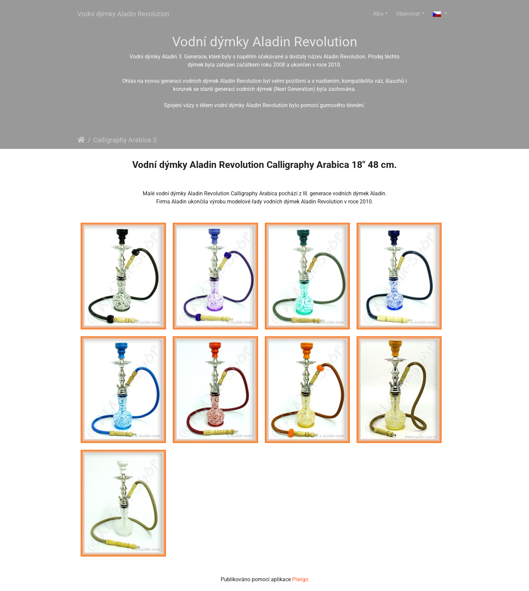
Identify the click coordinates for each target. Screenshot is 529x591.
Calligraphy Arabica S (125, 140)
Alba (378, 13)
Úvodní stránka (81, 140)
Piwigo (300, 579)
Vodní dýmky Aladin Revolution (123, 14)
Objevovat (408, 13)
